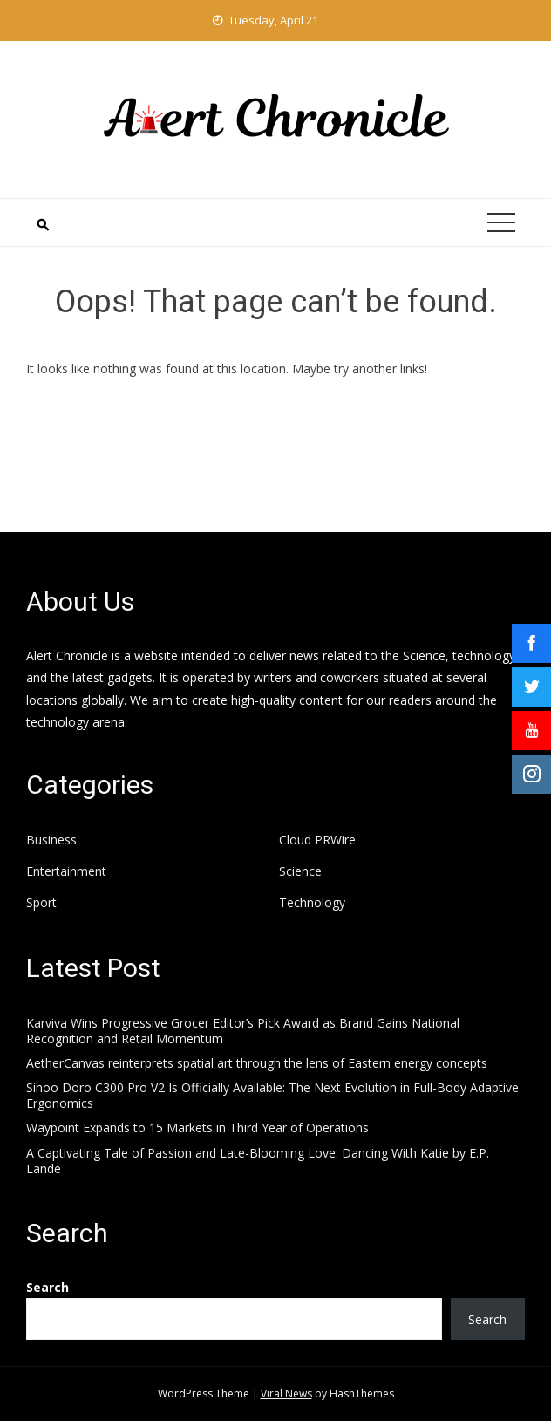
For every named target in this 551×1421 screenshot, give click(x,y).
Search (47, 1287)
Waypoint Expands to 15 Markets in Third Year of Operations (197, 1127)
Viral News (286, 1393)
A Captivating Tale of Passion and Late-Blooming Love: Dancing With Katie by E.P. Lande (257, 1160)
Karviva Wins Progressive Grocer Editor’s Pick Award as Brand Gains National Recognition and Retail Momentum (242, 1031)
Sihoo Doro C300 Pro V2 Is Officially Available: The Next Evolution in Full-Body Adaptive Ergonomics (272, 1095)
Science (300, 871)
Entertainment (66, 871)
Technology (312, 903)
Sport (41, 903)
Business (51, 840)
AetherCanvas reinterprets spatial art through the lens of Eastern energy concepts (256, 1063)
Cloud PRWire (317, 840)
